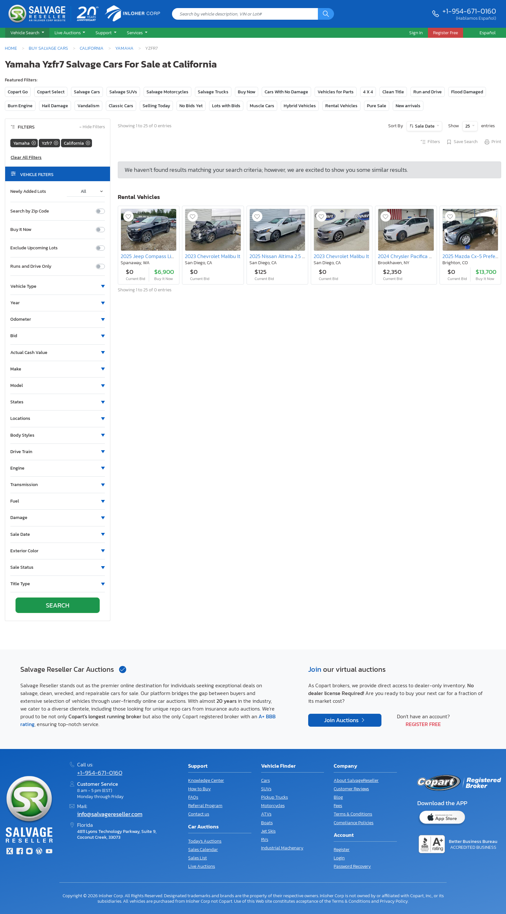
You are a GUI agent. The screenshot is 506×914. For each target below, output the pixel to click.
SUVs (266, 788)
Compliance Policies (353, 822)
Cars (265, 780)
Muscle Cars (262, 105)
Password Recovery (352, 866)
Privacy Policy (394, 901)
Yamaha (124, 48)
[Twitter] (10, 852)
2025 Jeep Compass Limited (153, 256)
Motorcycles (273, 805)
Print (492, 142)
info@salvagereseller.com (109, 814)
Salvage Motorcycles (167, 91)
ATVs (266, 814)
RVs (264, 839)
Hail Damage (55, 105)
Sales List (197, 858)
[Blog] (39, 852)
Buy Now (246, 91)
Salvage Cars (87, 91)
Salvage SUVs (123, 91)
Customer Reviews (351, 788)
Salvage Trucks (213, 91)
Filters (430, 142)
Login (339, 858)
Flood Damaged (467, 91)
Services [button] (135, 32)
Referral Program (205, 805)
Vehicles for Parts (336, 91)
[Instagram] (29, 852)
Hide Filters (92, 127)
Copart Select (51, 91)
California (92, 48)
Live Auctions (201, 866)
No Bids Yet (191, 105)
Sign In (416, 32)
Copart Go (18, 91)
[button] (27, 33)
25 (468, 126)
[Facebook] (19, 852)
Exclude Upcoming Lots (34, 248)
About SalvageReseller (356, 780)
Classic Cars (121, 105)
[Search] (326, 14)
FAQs (193, 797)
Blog (338, 797)
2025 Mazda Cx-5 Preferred (473, 256)
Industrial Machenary (282, 848)
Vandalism (88, 105)
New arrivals (408, 105)
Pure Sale (376, 105)
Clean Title (393, 91)
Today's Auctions (204, 841)
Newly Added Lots (28, 191)
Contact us (198, 814)
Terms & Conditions (353, 814)
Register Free (423, 724)
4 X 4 (368, 91)
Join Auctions (342, 720)
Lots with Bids (226, 105)
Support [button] (104, 32)
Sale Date (425, 126)
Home (11, 48)
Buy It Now (20, 230)
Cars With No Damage (286, 91)
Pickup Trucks (274, 797)
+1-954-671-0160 (469, 10)
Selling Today (156, 105)
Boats (267, 822)
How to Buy (199, 788)
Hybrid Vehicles (300, 105)
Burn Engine (20, 105)
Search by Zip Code (29, 211)
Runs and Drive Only (30, 266)
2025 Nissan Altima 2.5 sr (277, 256)
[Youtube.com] (49, 852)
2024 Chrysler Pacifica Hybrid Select (418, 256)
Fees (338, 805)
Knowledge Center (206, 780)
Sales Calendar (203, 849)
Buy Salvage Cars (48, 48)
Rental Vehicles (341, 105)
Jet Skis (268, 831)
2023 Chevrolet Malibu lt (212, 256)
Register (341, 849)
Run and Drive (427, 91)
